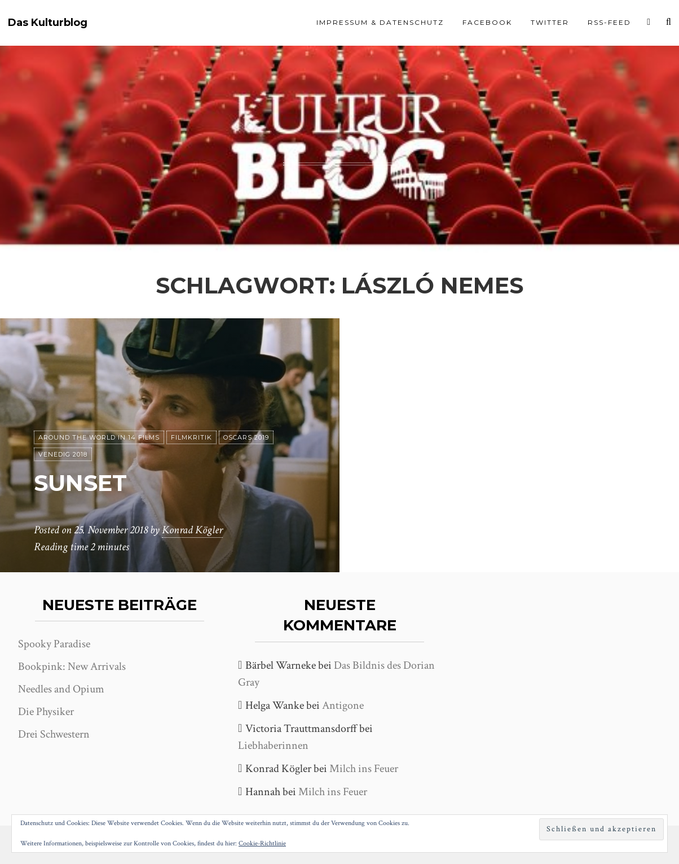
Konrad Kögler (192, 530)
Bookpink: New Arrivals (72, 666)
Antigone (343, 705)
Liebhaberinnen (273, 745)
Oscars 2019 (246, 437)
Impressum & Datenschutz (380, 22)
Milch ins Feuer (363, 768)
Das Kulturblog (47, 23)
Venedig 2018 (62, 454)
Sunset (80, 483)
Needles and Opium (61, 689)
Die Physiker (46, 711)
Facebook (487, 22)
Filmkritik (191, 437)
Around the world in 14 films (99, 437)
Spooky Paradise (54, 644)
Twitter (550, 22)
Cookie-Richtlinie (262, 843)
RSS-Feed (609, 22)
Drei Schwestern (54, 734)
